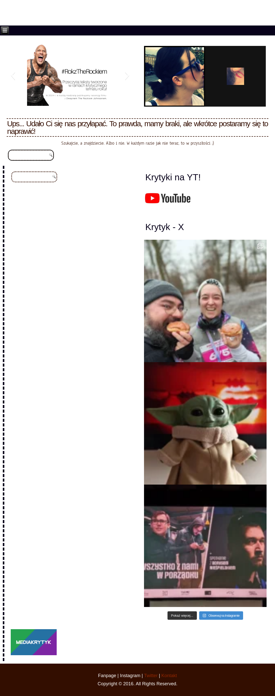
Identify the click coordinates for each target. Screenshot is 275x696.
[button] (12, 75)
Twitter (151, 675)
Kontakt (169, 675)
